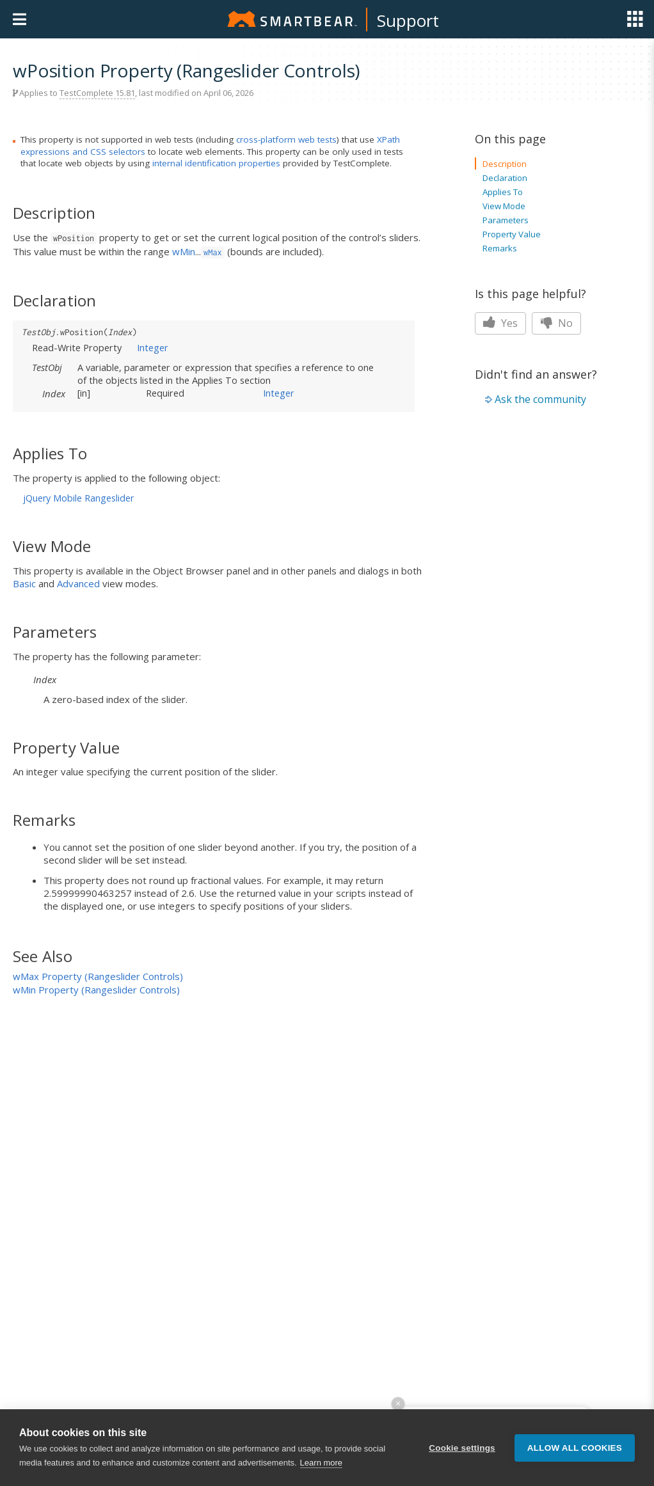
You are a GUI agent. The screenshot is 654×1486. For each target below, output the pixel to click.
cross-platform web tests (286, 139)
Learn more (321, 1462)
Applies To (503, 192)
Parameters (506, 220)
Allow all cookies (574, 1448)
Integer (152, 347)
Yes (500, 323)
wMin (183, 251)
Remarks (500, 248)
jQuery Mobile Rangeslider (78, 498)
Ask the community (540, 399)
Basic (24, 583)
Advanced (78, 583)
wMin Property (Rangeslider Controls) (96, 989)
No (556, 323)
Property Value (512, 234)
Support (408, 20)
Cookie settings (462, 1448)
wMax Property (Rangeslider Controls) (98, 976)
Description (505, 164)
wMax (212, 252)
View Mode (504, 206)
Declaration (505, 178)
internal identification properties (216, 163)
